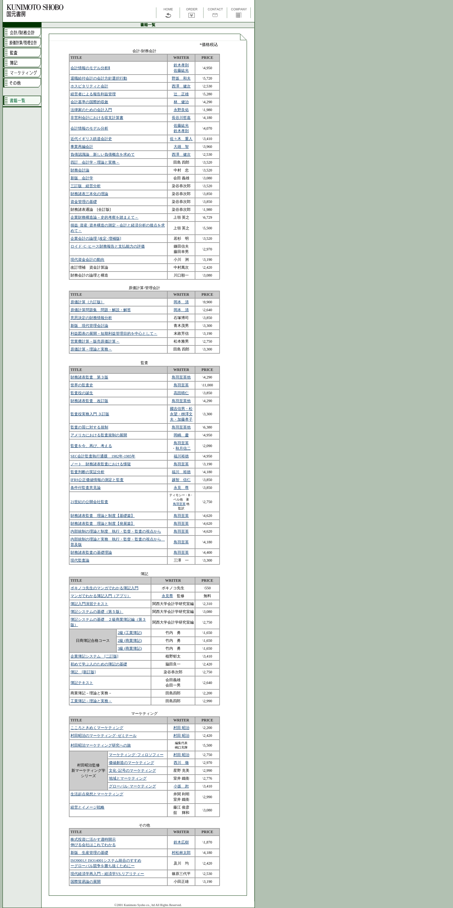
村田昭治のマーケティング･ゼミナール (103, 735)
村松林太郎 (181, 852)
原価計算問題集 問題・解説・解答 (100, 310)
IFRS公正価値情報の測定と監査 (97, 480)
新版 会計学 (81, 178)
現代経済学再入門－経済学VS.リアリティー (107, 874)
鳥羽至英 (181, 385)
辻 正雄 (181, 94)
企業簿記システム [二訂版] (94, 656)
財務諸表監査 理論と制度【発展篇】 (102, 523)
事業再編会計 (81, 146)
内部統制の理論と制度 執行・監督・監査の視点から (115, 531)
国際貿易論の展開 (85, 881)
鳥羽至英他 (181, 377)
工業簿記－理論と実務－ (91, 701)
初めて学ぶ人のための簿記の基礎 (98, 664)
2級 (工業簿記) (130, 633)
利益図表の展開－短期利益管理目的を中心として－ (113, 333)
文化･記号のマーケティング (132, 770)
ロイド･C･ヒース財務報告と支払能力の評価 (107, 246)
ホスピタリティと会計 (89, 86)
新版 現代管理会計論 (89, 325)
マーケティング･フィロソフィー (136, 755)
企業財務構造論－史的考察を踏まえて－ (104, 217)
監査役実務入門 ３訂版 (89, 414)
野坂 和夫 (181, 78)
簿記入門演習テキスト (89, 604)
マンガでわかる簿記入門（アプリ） (100, 596)
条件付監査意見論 (85, 487)
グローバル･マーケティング (132, 786)
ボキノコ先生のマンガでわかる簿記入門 (104, 588)
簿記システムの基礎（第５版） (96, 611)
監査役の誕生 (81, 393)
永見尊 (167, 596)
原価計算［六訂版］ (87, 302)
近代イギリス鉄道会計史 (91, 139)
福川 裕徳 (181, 472)
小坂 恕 (181, 786)
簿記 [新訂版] (83, 672)
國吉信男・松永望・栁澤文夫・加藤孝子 (181, 414)
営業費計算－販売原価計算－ (95, 341)
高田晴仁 (181, 393)
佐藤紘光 (181, 70)
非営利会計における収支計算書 (96, 117)
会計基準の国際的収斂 (89, 102)
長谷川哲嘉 (181, 117)
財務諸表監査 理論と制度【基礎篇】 (102, 515)
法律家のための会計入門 (91, 110)
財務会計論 (79, 170)
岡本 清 (181, 302)
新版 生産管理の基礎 (89, 852)
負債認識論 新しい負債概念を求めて (102, 154)
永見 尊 (181, 487)
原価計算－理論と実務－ (91, 349)
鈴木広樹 (181, 842)
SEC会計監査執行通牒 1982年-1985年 (102, 456)
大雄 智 (181, 146)
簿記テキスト (81, 683)
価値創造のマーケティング (131, 762)
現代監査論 (79, 560)
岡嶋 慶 (181, 435)
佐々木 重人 (181, 139)
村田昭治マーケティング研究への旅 (100, 745)
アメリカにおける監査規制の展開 (98, 435)
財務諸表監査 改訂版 (89, 401)
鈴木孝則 (181, 65)
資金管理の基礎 (83, 201)
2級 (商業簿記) (130, 640)
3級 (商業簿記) (130, 648)
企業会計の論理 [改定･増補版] (95, 238)
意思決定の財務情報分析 (91, 318)
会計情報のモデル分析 (89, 128)
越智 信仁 (181, 480)
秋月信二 (183, 448)
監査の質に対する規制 (89, 427)
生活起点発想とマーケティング (96, 794)
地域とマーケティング (128, 778)
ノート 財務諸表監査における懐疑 (100, 464)
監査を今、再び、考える (91, 446)
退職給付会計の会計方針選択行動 (98, 78)
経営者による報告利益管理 (93, 94)
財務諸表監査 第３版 (89, 377)
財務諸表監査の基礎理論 (91, 552)
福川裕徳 (181, 456)
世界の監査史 (81, 385)
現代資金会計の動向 (87, 259)
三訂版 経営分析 (85, 186)
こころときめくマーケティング (96, 728)
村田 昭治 (181, 728)
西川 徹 (181, 762)
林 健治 (181, 102)
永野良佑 (181, 110)
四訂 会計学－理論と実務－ (95, 162)
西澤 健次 (181, 86)
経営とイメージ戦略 (87, 807)
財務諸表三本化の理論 (89, 194)
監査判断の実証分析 (87, 472)
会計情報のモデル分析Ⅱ (90, 68)
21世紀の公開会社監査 (89, 502)
